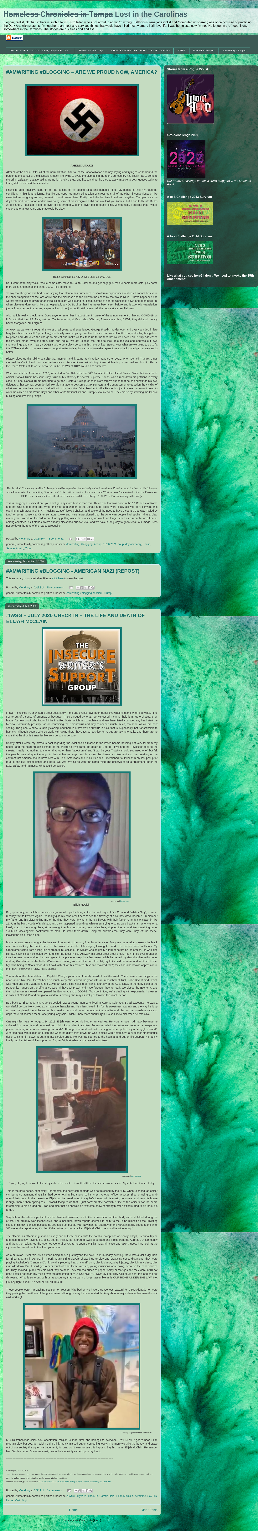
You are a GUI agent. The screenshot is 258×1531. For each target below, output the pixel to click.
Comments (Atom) (90, 1520)
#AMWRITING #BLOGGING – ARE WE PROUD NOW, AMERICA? (81, 72)
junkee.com (124, 901)
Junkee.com (136, 1176)
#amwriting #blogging (234, 50)
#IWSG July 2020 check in (82, 1496)
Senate (10, 548)
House (146, 544)
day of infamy (133, 544)
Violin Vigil (21, 1500)
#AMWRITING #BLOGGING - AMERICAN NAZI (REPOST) (72, 571)
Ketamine (140, 1496)
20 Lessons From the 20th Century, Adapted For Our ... (40, 50)
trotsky (20, 548)
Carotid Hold (107, 1496)
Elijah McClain (124, 1496)
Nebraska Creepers (204, 50)
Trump (29, 548)
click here (58, 578)
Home (73, 1510)
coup (121, 544)
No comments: (56, 587)
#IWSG (181, 50)
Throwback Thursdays (91, 50)
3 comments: (57, 538)
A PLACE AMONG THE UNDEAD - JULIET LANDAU (140, 50)
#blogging (87, 544)
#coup (97, 544)
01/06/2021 (109, 544)
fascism (97, 593)
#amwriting (73, 544)
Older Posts (149, 1510)
